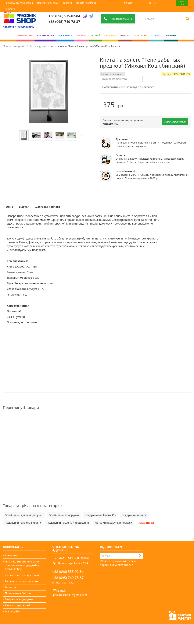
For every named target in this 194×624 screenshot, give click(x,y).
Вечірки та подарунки (19, 599)
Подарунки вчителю (134, 515)
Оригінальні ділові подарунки (24, 515)
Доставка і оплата (47, 206)
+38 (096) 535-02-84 (64, 16)
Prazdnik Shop (181, 611)
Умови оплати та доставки (22, 575)
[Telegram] (90, 16)
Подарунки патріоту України (23, 522)
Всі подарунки (37, 46)
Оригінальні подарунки (64, 515)
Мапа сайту (12, 611)
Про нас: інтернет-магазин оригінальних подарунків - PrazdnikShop (22, 565)
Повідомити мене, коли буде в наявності (128, 87)
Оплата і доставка (86, 3)
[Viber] (84, 16)
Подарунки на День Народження (68, 522)
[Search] (187, 18)
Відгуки (24, 206)
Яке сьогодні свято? (17, 605)
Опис (9, 206)
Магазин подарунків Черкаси (113, 522)
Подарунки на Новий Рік (100, 515)
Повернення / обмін (48, 3)
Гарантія (67, 3)
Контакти (10, 9)
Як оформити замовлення (19, 3)
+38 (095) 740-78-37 (68, 577)
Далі (81, 135)
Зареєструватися (175, 121)
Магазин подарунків (14, 46)
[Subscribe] (140, 555)
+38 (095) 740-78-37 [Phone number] (64, 21)
